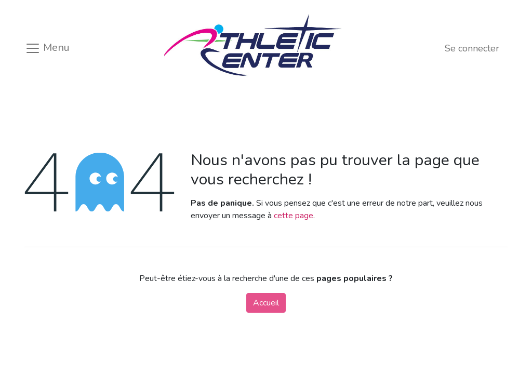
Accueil (266, 303)
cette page (293, 215)
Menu (47, 48)
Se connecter (472, 48)
